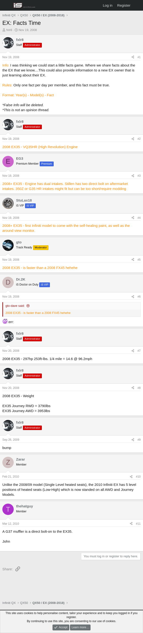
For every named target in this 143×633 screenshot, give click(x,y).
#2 (139, 139)
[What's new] (137, 5)
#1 (139, 57)
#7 (139, 350)
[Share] (133, 57)
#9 (139, 439)
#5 (139, 259)
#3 (139, 175)
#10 (138, 476)
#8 (139, 388)
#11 (138, 523)
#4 (139, 218)
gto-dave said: (15, 306)
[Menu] (6, 5)
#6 (139, 296)
